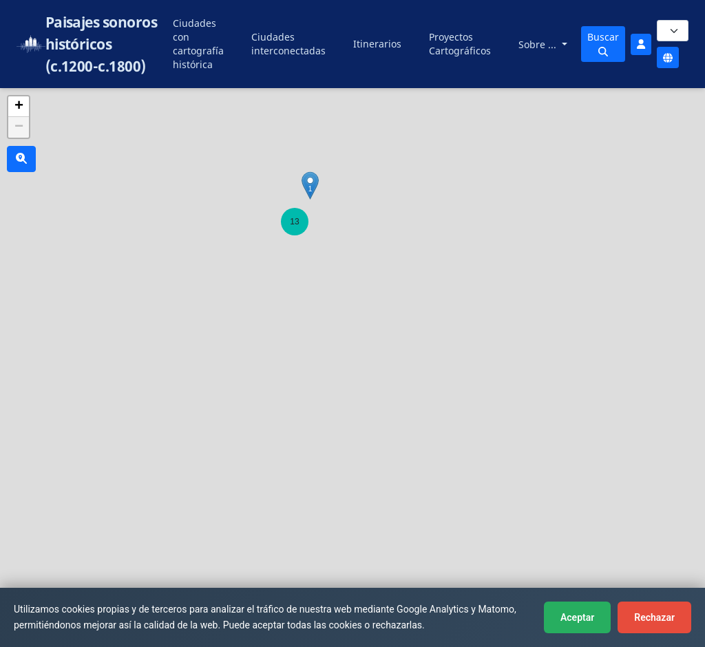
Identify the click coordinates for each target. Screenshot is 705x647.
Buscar (603, 43)
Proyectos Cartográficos (460, 43)
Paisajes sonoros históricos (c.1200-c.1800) (101, 44)
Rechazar (654, 617)
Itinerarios (377, 43)
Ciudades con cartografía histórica (198, 44)
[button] (294, 221)
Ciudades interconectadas (288, 43)
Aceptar (577, 617)
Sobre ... (538, 44)
